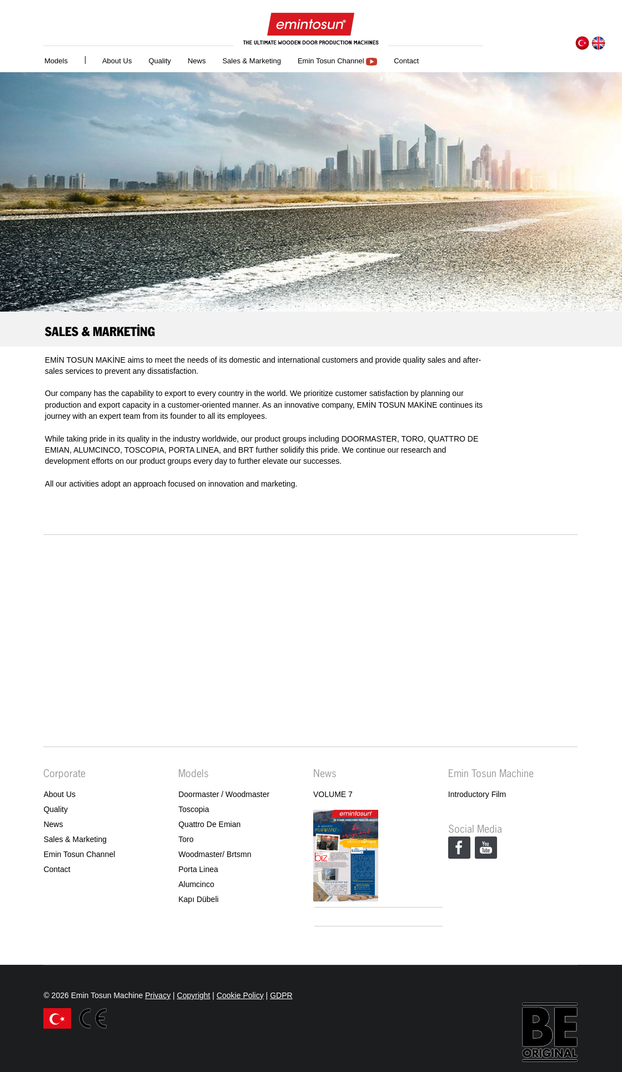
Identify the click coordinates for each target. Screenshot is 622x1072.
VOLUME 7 (333, 794)
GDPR (281, 995)
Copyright (193, 995)
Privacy (157, 995)
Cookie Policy (240, 995)
